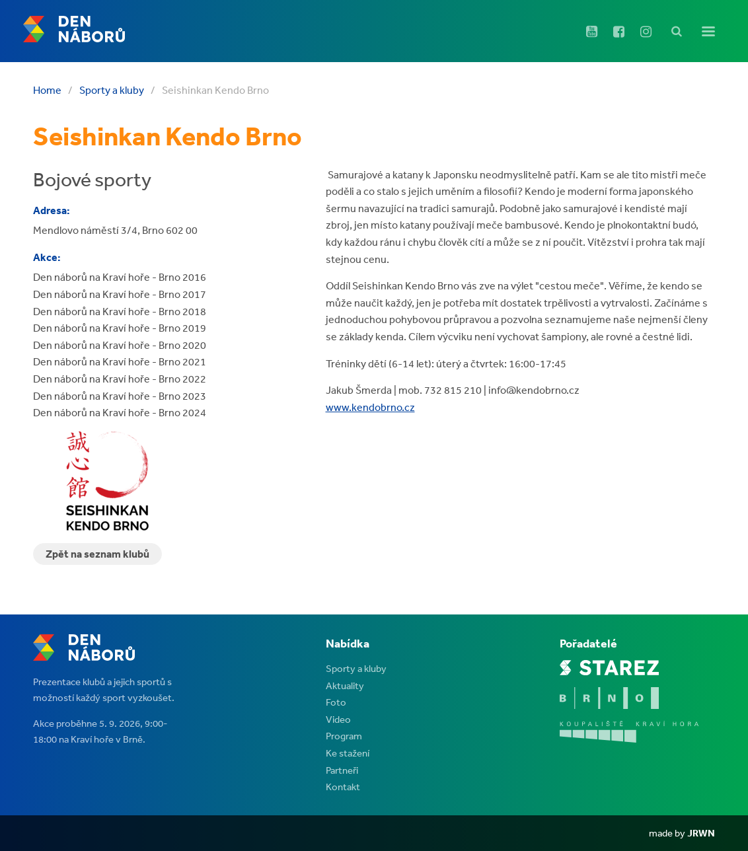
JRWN (701, 833)
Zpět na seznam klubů (97, 553)
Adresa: (51, 210)
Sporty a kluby (111, 89)
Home (47, 89)
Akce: (47, 257)
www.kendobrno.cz (370, 407)
